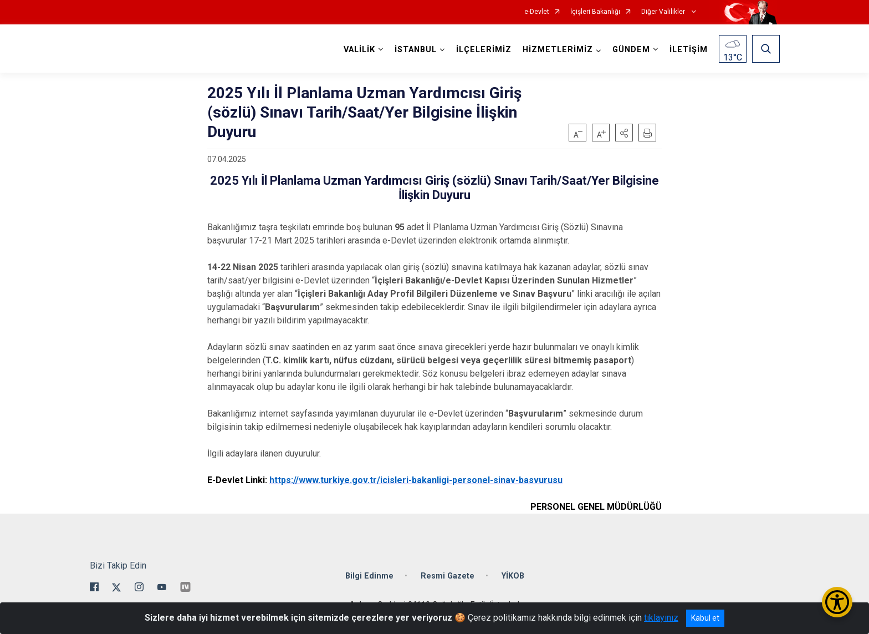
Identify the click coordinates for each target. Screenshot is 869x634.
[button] (624, 132)
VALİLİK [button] (359, 49)
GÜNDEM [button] (631, 49)
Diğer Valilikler (664, 12)
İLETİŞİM (688, 49)
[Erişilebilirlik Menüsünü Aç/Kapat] (837, 602)
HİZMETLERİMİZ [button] (558, 49)
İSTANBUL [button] (416, 49)
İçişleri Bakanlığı (595, 12)
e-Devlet (536, 12)
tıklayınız (661, 617)
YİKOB (513, 576)
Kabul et (705, 617)
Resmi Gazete (447, 576)
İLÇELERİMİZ (484, 49)
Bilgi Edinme (369, 576)
